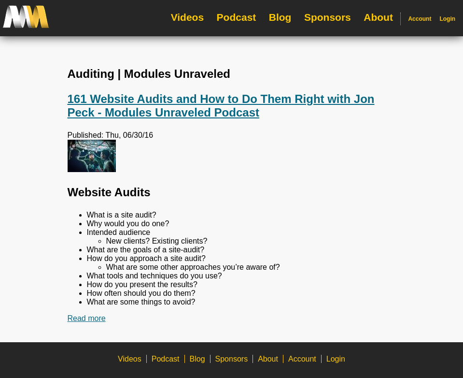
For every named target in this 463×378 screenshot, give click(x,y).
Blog (280, 17)
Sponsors (327, 17)
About (378, 17)
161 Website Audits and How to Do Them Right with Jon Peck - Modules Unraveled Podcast (221, 105)
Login (447, 18)
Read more (87, 318)
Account (419, 18)
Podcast (236, 17)
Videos (187, 17)
